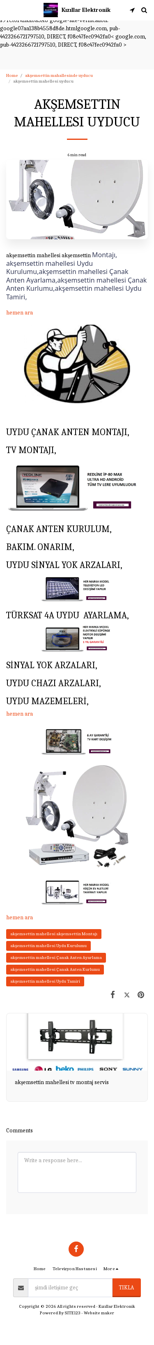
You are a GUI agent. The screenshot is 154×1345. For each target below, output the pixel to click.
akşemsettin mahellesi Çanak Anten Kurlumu (55, 969)
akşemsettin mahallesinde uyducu (59, 75)
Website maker (99, 1313)
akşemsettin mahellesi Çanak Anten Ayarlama (56, 957)
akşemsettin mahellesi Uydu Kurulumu (48, 945)
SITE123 (72, 1313)
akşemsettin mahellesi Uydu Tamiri (45, 981)
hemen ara (19, 312)
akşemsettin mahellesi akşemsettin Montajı (53, 933)
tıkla (126, 1287)
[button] (9, 9)
